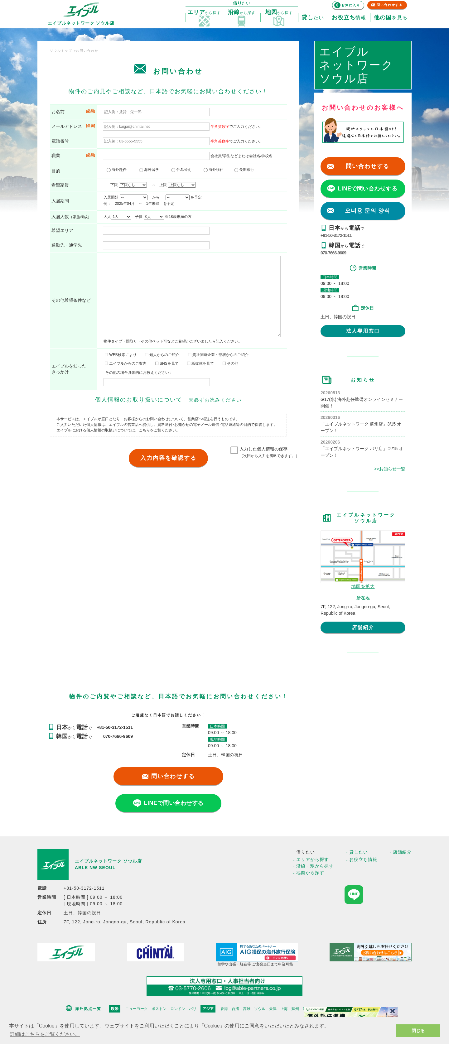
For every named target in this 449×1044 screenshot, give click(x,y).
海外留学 (151, 169)
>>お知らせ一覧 (389, 468)
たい (313, 17)
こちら (144, 430)
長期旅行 (244, 169)
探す (204, 12)
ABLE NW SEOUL (95, 867)
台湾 (235, 1009)
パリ (192, 1009)
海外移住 (215, 169)
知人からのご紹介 (162, 355)
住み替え (183, 169)
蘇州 (295, 1009)
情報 (349, 17)
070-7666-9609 (333, 252)
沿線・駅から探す (315, 866)
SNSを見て (167, 363)
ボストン (159, 1009)
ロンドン (177, 1009)
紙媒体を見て (200, 363)
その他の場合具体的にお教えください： (139, 372)
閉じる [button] (418, 1030)
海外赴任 (118, 169)
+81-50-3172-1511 (336, 235)
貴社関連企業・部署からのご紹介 (218, 355)
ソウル (259, 1009)
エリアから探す (312, 859)
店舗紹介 (363, 627)
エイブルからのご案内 (126, 363)
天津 (273, 1009)
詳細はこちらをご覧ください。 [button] (45, 1034)
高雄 (246, 1009)
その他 (230, 363)
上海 (284, 1009)
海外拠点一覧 (88, 1009)
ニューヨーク (136, 1009)
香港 (224, 1009)
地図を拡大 (363, 586)
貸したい (358, 851)
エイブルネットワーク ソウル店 (108, 861)
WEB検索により (121, 355)
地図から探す (310, 872)
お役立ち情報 (363, 859)
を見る (391, 17)
